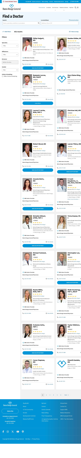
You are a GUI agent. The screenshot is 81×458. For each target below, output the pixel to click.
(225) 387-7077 (57, 60)
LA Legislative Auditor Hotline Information (50, 434)
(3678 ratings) (70, 272)
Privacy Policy (36, 453)
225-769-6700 (56, 94)
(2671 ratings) (70, 346)
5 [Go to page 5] (52, 409)
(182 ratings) (70, 121)
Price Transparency (47, 430)
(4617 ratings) (40, 156)
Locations (48, 7)
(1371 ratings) (70, 196)
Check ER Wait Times (10, 1)
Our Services (55, 7)
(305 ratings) (70, 44)
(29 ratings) (40, 307)
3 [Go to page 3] (45, 409)
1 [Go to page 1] (39, 409)
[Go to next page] (62, 409)
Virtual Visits (63, 417)
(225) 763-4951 (27, 173)
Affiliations (5, 51)
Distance (4, 59)
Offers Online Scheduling (10, 76)
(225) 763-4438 (27, 289)
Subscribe (10, 425)
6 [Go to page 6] (56, 409)
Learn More (36, 105)
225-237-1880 (26, 139)
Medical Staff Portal (28, 433)
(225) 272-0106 (27, 210)
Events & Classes (36, 1)
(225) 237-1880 (57, 330)
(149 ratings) (39, 383)
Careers (51, 1)
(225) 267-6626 (27, 64)
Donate (25, 427)
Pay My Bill (28, 1)
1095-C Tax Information (66, 433)
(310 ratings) (40, 346)
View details (45, 64)
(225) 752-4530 (57, 289)
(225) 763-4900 (27, 363)
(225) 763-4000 (74, 1)
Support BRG (63, 424)
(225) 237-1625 (57, 173)
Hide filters (7, 32)
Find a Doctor (42, 7)
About (24, 421)
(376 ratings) (39, 120)
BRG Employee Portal (66, 430)
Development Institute (29, 430)
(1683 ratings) (70, 156)
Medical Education (59, 1)
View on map (73, 32)
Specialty (4, 43)
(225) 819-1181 (57, 138)
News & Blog (45, 1)
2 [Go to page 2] (41, 409)
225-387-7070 (56, 395)
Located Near (45, 20)
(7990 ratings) (40, 47)
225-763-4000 (10, 437)
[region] (50, 223)
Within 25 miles (7, 62)
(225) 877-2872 (57, 244)
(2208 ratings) (70, 311)
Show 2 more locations (66, 206)
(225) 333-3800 (57, 215)
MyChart (71, 7)
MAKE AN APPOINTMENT (36, 68)
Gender (4, 67)
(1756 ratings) (40, 86)
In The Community (28, 424)
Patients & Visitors (64, 7)
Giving (66, 1)
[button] (77, 7)
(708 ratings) (40, 272)
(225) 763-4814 (27, 101)
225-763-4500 (10, 432)
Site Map (27, 453)
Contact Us (63, 421)
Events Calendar (46, 424)
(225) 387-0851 (27, 252)
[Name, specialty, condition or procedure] (21, 23)
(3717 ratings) (40, 192)
